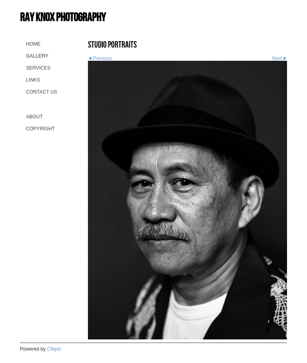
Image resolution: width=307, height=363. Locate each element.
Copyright (40, 129)
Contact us (41, 92)
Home (33, 44)
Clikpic (54, 349)
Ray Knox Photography (63, 17)
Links (33, 80)
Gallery (37, 56)
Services (38, 68)
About (34, 117)
